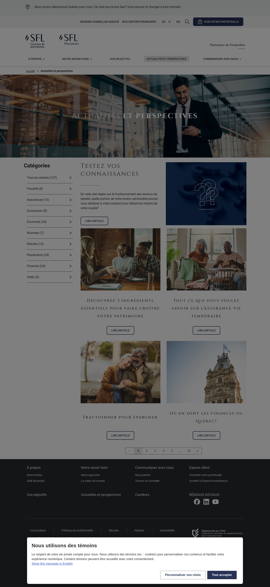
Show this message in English (52, 563)
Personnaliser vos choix (183, 575)
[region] (135, 560)
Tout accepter (222, 575)
